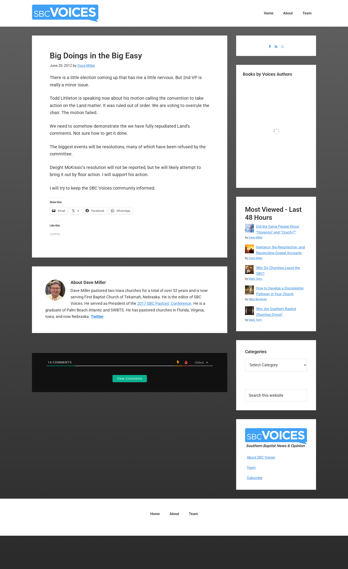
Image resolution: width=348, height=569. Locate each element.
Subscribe (254, 478)
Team (251, 468)
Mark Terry (255, 278)
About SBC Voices (261, 457)
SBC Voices (65, 13)
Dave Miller (256, 237)
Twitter (97, 316)
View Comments (129, 378)
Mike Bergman (258, 299)
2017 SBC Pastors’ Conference (164, 303)
